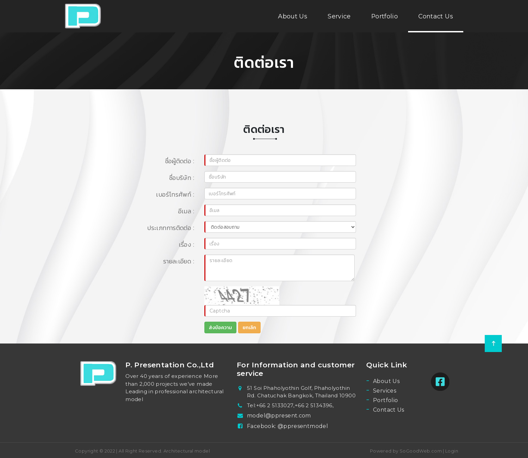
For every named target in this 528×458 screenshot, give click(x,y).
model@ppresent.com (279, 415)
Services (384, 390)
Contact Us (435, 16)
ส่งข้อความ (220, 327)
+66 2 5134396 (313, 405)
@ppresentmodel (303, 426)
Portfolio (384, 16)
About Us (292, 16)
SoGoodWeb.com (420, 451)
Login (451, 451)
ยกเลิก (249, 327)
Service (339, 16)
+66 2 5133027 (275, 405)
